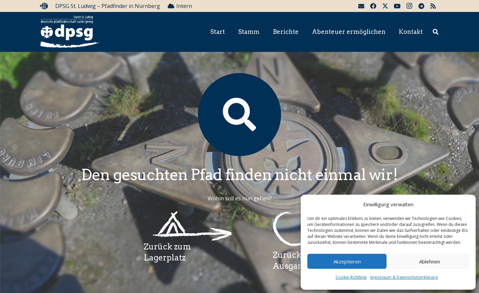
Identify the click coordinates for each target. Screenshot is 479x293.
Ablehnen (429, 261)
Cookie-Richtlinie (351, 277)
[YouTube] (397, 6)
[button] (435, 32)
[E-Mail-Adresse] (361, 6)
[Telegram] (421, 6)
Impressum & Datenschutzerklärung (404, 277)
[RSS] (433, 6)
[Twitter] (385, 6)
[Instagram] (409, 6)
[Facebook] (373, 6)
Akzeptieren (347, 261)
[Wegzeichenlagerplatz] (188, 226)
